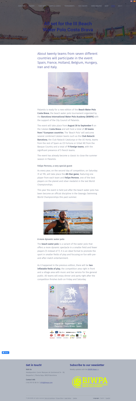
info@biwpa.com (46, 383)
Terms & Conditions (50, 398)
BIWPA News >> (93, 369)
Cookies (75, 398)
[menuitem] (22, 6)
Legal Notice (68, 398)
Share (5, 352)
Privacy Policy (59, 398)
